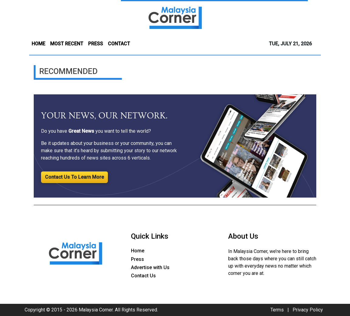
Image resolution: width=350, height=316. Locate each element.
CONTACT (119, 44)
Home (137, 251)
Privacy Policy (308, 310)
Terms (277, 310)
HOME (38, 44)
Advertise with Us (150, 267)
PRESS (95, 44)
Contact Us (143, 276)
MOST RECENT (66, 44)
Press (137, 259)
